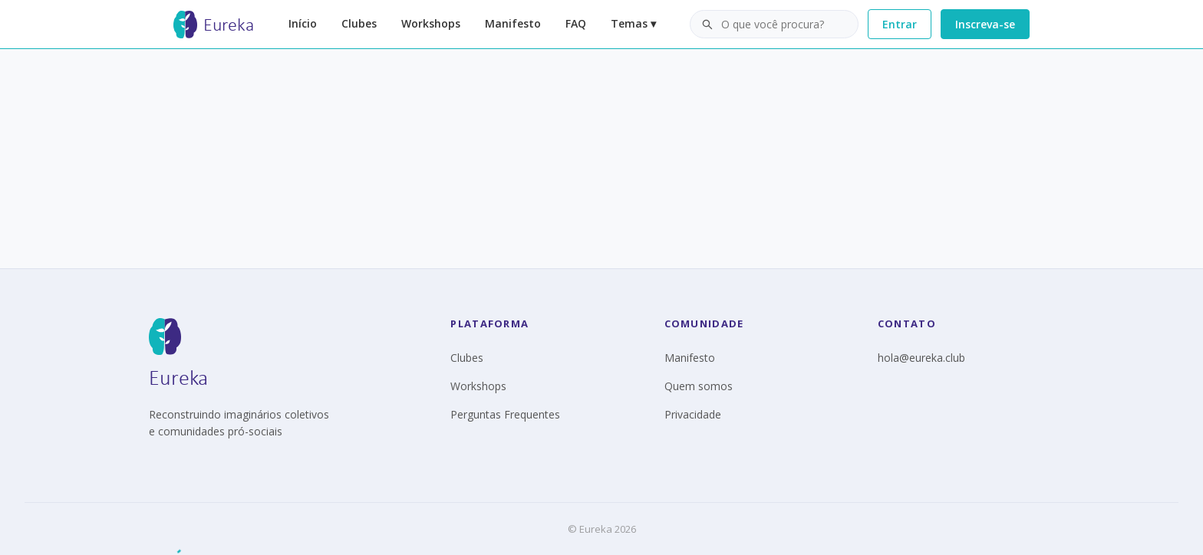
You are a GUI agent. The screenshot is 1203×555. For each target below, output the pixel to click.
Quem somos (698, 386)
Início (302, 23)
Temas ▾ (633, 23)
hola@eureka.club (921, 357)
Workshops (430, 23)
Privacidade (692, 414)
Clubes (359, 23)
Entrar (899, 24)
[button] (774, 24)
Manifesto (513, 23)
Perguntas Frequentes (505, 414)
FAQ (575, 23)
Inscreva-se (985, 24)
